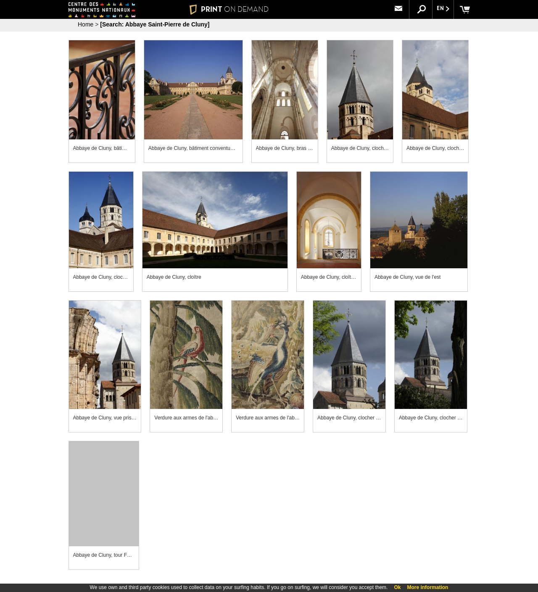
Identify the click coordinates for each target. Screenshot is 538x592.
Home (85, 24)
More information (427, 587)
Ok (397, 587)
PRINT (229, 9)
